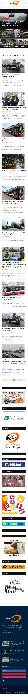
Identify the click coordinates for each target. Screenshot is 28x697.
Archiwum (5, 690)
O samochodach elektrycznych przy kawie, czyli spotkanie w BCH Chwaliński (14, 111)
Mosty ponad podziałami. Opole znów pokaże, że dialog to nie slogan (18, 654)
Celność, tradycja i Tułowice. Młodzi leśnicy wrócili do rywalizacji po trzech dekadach (18, 646)
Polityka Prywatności (12, 690)
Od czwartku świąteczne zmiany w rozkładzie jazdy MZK (11, 78)
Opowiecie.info (5, 114)
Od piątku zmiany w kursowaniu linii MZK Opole (13, 142)
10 (16, 382)
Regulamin (5, 691)
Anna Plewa (4, 81)
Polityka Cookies (21, 690)
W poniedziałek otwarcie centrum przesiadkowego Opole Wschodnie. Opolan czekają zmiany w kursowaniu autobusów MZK (14, 365)
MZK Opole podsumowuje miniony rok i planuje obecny (13, 332)
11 (19, 382)
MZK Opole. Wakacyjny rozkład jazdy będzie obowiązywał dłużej (12, 205)
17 (24, 382)
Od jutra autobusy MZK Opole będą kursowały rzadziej (12, 301)
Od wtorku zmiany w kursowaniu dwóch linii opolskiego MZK (14, 236)
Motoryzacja (5, 20)
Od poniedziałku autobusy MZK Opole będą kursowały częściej (14, 174)
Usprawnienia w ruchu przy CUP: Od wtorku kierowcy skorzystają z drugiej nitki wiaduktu (18, 662)
